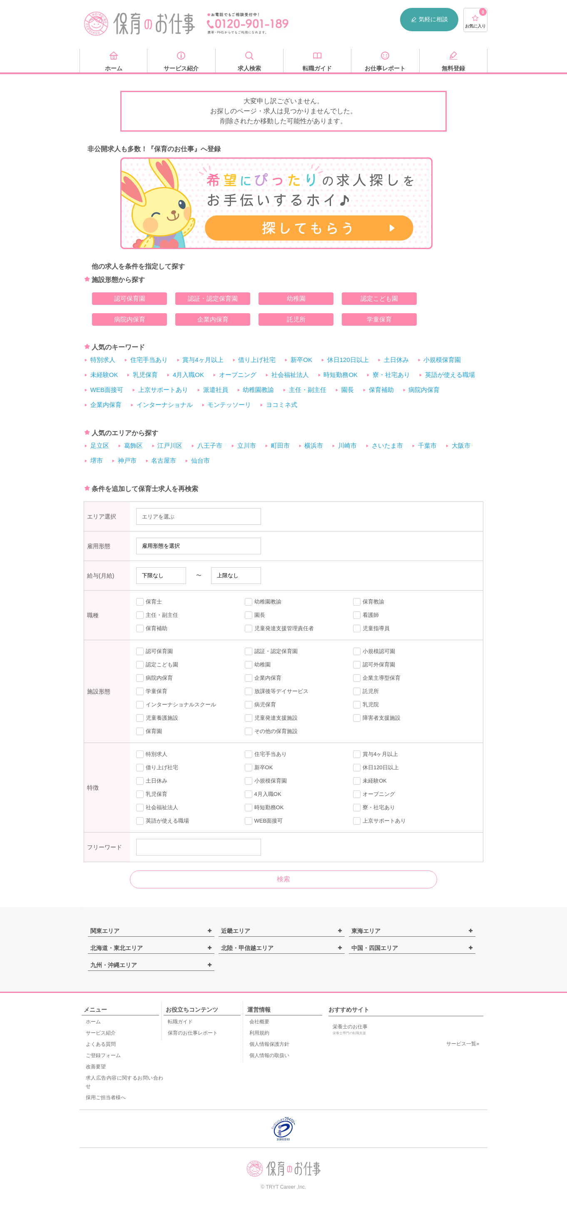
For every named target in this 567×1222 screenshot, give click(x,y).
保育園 (149, 731)
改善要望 (96, 1067)
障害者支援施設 (376, 718)
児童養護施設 (157, 718)
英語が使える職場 (450, 374)
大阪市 (461, 445)
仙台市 (200, 460)
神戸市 (127, 460)
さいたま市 (387, 445)
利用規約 (259, 1033)
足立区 (99, 445)
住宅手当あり (149, 359)
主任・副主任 (307, 389)
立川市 (246, 445)
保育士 (149, 602)
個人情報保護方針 (269, 1044)
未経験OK (104, 374)
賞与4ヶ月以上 (202, 359)
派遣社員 (215, 389)
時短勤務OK (340, 374)
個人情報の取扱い (269, 1055)
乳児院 (366, 704)
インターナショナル (165, 404)
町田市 (280, 445)
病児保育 (260, 704)
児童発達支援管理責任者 (279, 628)
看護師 (366, 615)
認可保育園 (129, 298)
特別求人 (102, 359)
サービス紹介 (101, 1033)
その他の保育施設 (271, 731)
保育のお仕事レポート (193, 1033)
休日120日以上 (348, 359)
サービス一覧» (462, 1044)
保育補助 (381, 389)
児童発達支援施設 (271, 718)
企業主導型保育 (376, 678)
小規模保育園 (442, 359)
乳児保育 (145, 374)
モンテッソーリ (229, 404)
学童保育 (379, 319)
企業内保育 (213, 319)
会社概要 (259, 1022)
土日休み (396, 359)
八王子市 (209, 445)
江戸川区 (169, 445)
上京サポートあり (163, 389)
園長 (347, 389)
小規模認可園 (374, 651)
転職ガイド (180, 1022)
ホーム (93, 1022)
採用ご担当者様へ (106, 1097)
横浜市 (313, 445)
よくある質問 (101, 1044)
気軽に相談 (429, 19)
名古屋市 (163, 460)
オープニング (237, 374)
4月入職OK (188, 374)
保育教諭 (368, 602)
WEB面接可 (106, 389)
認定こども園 (379, 298)
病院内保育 (129, 319)
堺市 (96, 460)
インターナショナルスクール (176, 704)
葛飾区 (133, 445)
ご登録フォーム (103, 1055)
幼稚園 (296, 298)
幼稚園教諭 (258, 389)
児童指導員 (371, 628)
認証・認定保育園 (213, 298)
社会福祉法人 (290, 374)
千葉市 (427, 445)
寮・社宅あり (391, 374)
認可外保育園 (374, 664)
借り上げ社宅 (257, 359)
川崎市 (347, 445)
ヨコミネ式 (281, 404)
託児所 (296, 319)
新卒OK (301, 359)
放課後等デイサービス (276, 691)
